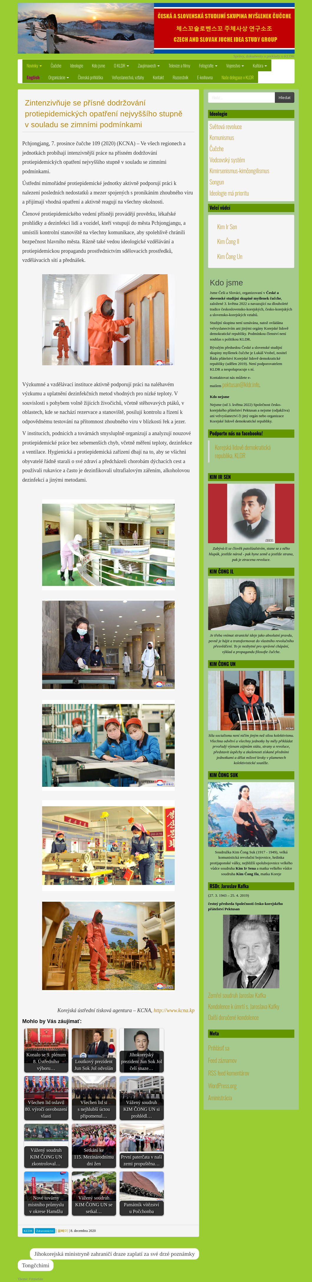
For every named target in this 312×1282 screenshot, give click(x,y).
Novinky (34, 65)
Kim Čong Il (228, 241)
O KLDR (121, 65)
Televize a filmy (179, 65)
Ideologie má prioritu (229, 193)
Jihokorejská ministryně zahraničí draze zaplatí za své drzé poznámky (114, 1254)
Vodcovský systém (227, 159)
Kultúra (260, 65)
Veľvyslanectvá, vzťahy (128, 77)
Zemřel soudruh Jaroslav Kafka (237, 1013)
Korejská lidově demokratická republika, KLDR (242, 451)
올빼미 (62, 1231)
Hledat (284, 97)
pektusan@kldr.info (240, 384)
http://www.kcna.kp (174, 1010)
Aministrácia (220, 1115)
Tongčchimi (35, 1265)
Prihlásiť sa (218, 1066)
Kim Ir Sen (227, 226)
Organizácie (58, 77)
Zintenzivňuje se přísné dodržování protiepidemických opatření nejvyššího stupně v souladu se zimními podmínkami (104, 113)
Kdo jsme (98, 65)
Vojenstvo (235, 65)
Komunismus (221, 137)
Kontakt (158, 77)
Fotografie (208, 65)
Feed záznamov (222, 1078)
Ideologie (76, 65)
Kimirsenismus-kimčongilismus (239, 170)
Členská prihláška (90, 77)
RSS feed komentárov (228, 1091)
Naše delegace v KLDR (238, 77)
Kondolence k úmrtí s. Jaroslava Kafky (243, 1024)
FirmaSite (36, 1279)
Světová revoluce (225, 126)
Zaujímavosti (149, 65)
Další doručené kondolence (233, 1035)
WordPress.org (222, 1103)
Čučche (56, 65)
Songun (216, 181)
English (33, 77)
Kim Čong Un (229, 256)
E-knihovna (205, 77)
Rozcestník (180, 77)
